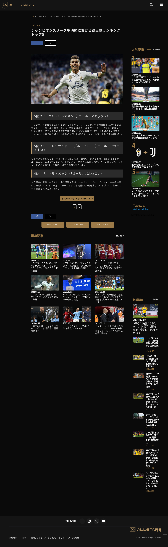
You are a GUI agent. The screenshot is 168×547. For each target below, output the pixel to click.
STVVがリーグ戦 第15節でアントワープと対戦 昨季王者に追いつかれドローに (152, 400)
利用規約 (13, 538)
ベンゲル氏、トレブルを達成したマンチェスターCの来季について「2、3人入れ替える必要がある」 (109, 329)
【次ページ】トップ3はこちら (77, 198)
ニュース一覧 (78, 224)
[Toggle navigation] (161, 4)
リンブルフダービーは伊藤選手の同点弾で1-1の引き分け (152, 343)
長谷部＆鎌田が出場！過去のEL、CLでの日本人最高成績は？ (145, 109)
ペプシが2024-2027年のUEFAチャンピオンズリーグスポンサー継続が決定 (77, 297)
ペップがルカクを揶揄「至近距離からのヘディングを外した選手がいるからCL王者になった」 (109, 298)
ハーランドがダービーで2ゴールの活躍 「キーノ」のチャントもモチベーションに (152, 481)
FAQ (24, 538)
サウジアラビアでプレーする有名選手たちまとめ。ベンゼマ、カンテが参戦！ (145, 80)
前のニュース (53, 224)
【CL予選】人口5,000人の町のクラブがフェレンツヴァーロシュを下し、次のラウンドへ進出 (44, 266)
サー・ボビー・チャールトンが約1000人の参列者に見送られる (152, 419)
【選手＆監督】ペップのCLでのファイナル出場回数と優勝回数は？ (44, 328)
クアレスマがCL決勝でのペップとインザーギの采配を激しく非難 (44, 297)
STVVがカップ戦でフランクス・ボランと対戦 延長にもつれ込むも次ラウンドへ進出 (152, 458)
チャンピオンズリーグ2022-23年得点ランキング (76, 327)
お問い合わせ (36, 538)
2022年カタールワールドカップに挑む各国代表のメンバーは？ (145, 138)
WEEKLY (150, 49)
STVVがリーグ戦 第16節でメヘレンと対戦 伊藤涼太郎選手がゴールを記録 (153, 380)
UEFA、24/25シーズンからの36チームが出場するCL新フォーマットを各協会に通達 (77, 265)
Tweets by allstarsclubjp (142, 214)
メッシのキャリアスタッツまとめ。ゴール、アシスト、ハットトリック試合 (145, 193)
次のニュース (103, 224)
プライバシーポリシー (57, 538)
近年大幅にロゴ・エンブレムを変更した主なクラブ (145, 166)
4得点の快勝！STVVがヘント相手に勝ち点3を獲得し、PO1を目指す (145, 328)
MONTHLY (156, 49)
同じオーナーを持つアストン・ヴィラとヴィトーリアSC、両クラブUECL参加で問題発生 (108, 266)
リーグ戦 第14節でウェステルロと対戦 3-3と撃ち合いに (152, 437)
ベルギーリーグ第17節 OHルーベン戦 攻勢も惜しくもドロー (152, 361)
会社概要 (75, 538)
